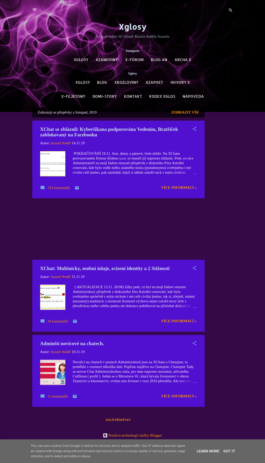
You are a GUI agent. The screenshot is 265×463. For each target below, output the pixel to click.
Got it (229, 451)
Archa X (183, 59)
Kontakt (133, 96)
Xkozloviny (126, 82)
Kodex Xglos (162, 96)
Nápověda (193, 96)
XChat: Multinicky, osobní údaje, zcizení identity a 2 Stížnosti (105, 268)
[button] (194, 129)
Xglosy (132, 27)
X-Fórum (134, 59)
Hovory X (180, 82)
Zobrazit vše (185, 112)
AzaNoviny (107, 59)
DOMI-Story (104, 96)
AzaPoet (154, 82)
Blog (102, 82)
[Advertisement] (220, 166)
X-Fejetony (73, 96)
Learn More (208, 451)
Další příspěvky (118, 419)
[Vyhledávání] (230, 11)
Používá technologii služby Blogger (132, 435)
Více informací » (179, 187)
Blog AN (159, 59)
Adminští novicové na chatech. (72, 343)
